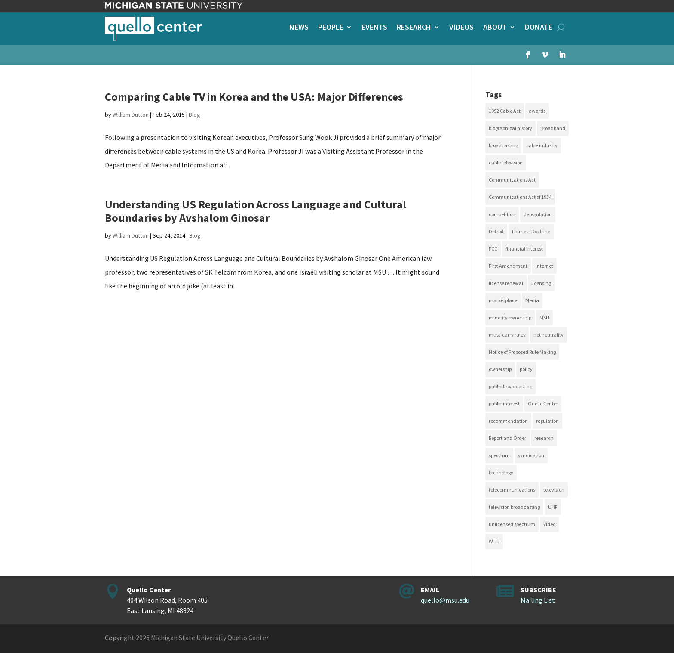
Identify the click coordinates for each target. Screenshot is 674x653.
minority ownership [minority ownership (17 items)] (510, 317)
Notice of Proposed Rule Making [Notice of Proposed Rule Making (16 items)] (522, 352)
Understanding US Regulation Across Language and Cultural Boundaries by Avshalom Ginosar (255, 211)
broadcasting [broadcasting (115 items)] (503, 145)
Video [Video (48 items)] (549, 524)
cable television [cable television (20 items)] (506, 162)
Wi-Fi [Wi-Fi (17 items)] (494, 541)
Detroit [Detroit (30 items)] (496, 231)
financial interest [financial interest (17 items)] (524, 248)
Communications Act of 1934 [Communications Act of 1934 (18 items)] (520, 197)
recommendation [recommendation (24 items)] (508, 421)
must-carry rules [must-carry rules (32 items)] (507, 334)
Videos (461, 28)
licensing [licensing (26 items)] (541, 283)
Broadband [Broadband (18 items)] (552, 128)
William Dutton (131, 114)
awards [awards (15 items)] (537, 111)
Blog (194, 114)
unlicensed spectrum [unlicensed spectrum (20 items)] (512, 524)
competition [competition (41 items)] (502, 214)
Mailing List (538, 600)
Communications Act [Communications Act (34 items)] (512, 179)
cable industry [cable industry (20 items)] (542, 145)
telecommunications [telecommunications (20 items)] (512, 489)
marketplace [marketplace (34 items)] (503, 300)
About (495, 28)
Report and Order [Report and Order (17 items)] (507, 438)
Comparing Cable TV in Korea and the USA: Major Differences (254, 97)
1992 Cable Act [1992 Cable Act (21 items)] (505, 111)
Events (374, 28)
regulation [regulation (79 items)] (547, 421)
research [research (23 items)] (544, 438)
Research (414, 28)
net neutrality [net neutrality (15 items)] (548, 334)
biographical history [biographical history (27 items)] (510, 128)
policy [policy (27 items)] (526, 369)
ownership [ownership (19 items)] (500, 369)
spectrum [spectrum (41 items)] (499, 455)
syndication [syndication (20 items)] (531, 455)
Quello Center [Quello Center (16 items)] (543, 403)
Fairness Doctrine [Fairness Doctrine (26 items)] (531, 231)
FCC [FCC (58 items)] (493, 248)
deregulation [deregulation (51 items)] (538, 214)
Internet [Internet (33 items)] (544, 266)
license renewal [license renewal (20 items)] (506, 283)
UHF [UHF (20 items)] (553, 507)
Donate (538, 28)
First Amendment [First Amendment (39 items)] (508, 266)
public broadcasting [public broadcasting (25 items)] (510, 386)
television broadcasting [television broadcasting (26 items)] (514, 507)
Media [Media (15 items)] (532, 300)
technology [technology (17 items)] (501, 472)
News (299, 28)
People (330, 28)
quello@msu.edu (445, 600)
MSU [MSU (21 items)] (544, 317)
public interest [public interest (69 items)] (504, 403)
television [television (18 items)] (553, 489)
